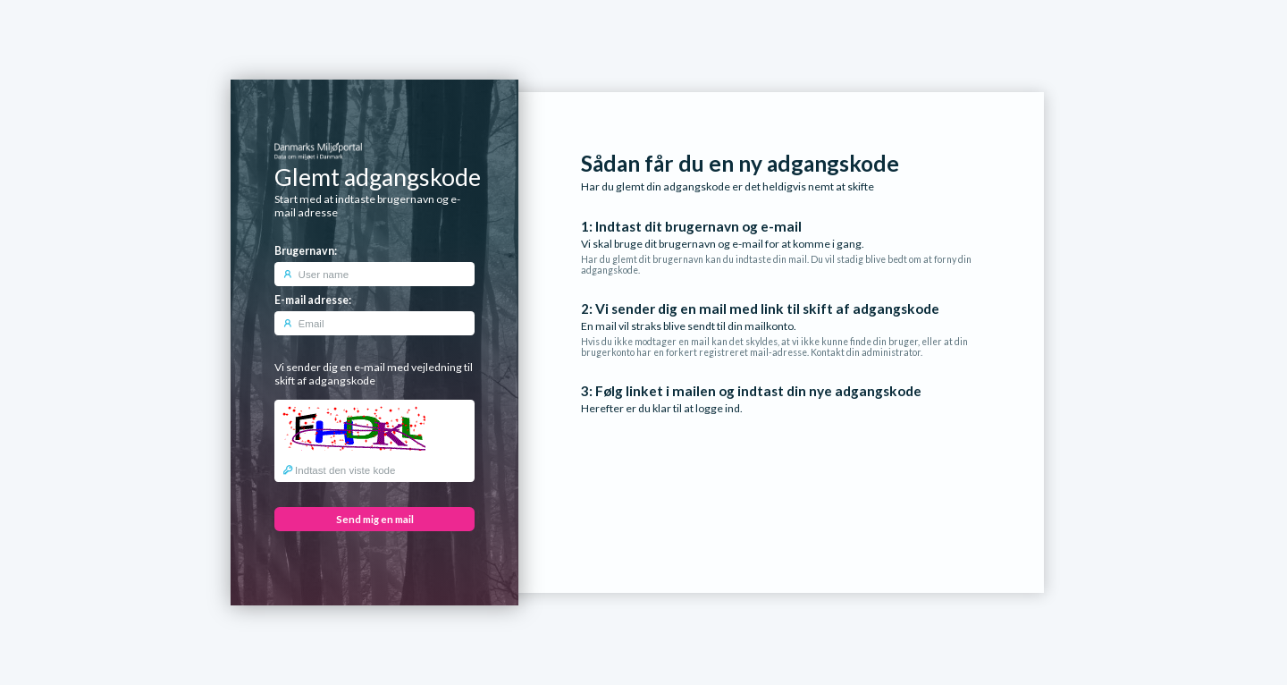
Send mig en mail (375, 519)
